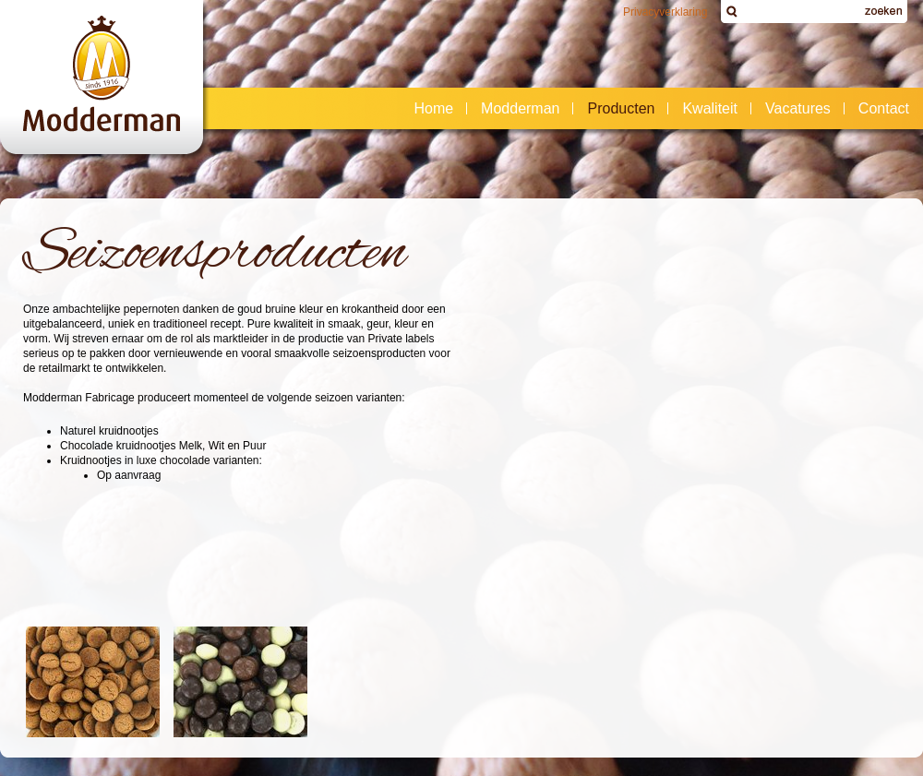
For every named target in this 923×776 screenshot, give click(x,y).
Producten (615, 109)
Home (433, 108)
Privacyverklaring (665, 12)
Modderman (514, 109)
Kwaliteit (709, 108)
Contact (878, 109)
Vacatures (798, 108)
